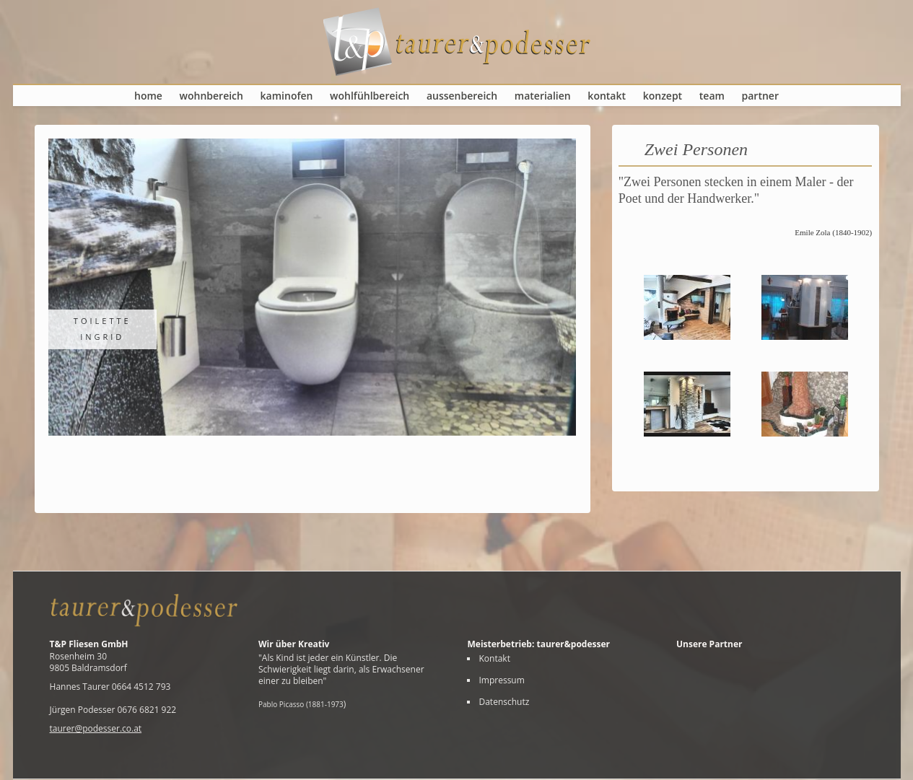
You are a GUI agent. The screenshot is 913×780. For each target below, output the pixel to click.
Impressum (501, 680)
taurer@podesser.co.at (96, 728)
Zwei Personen (696, 149)
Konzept (662, 95)
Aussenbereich (462, 95)
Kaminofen (287, 95)
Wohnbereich (211, 95)
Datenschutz (504, 702)
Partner (760, 95)
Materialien (543, 95)
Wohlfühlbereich (369, 95)
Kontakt (606, 95)
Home (148, 95)
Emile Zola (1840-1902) (833, 232)
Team (712, 95)
